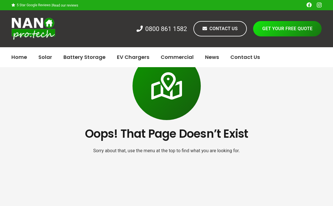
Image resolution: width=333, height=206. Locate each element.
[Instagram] (319, 5)
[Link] (33, 28)
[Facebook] (309, 4)
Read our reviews (65, 5)
